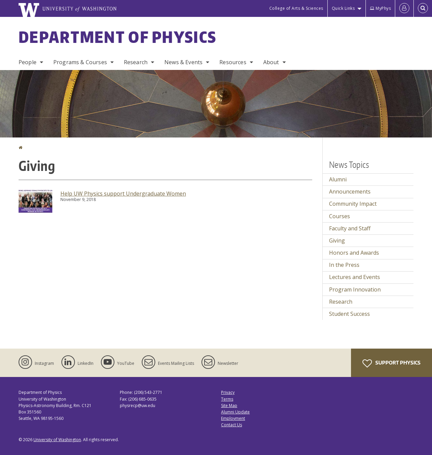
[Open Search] (423, 8)
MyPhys (380, 8)
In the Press (344, 265)
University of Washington (57, 440)
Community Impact (353, 203)
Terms (227, 399)
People (27, 62)
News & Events (183, 62)
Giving (337, 240)
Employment (233, 418)
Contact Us (231, 425)
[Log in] (404, 8)
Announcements (350, 191)
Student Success (349, 314)
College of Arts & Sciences (296, 8)
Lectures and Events (354, 277)
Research (135, 62)
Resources (232, 62)
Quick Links (343, 8)
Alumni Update (235, 412)
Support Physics (391, 363)
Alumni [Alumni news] (338, 179)
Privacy (228, 392)
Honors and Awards (354, 252)
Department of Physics (117, 37)
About (271, 62)
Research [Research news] (340, 301)
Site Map (229, 405)
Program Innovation (355, 289)
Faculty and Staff (350, 228)
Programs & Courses (80, 62)
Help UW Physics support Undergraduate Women (123, 193)
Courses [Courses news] (339, 216)
